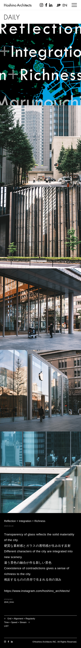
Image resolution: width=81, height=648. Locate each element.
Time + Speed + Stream (15, 622)
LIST (6, 626)
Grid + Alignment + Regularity (21, 618)
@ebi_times (9, 602)
